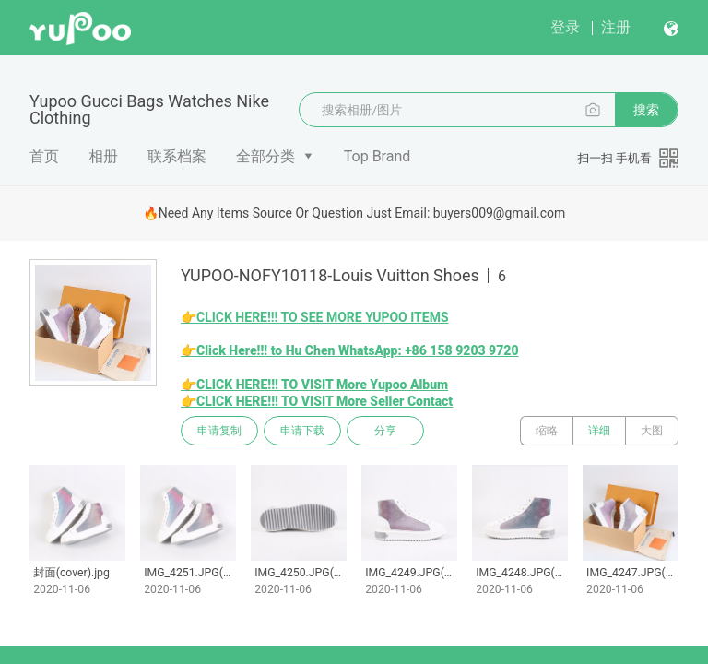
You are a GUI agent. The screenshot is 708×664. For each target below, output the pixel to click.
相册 (103, 156)
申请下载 (302, 430)
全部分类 (265, 156)
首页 (44, 156)
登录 (565, 27)
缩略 (547, 430)
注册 (616, 27)
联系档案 (177, 156)
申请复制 (219, 430)
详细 (599, 430)
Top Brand (377, 156)
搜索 (646, 109)
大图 (652, 430)
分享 (385, 430)
